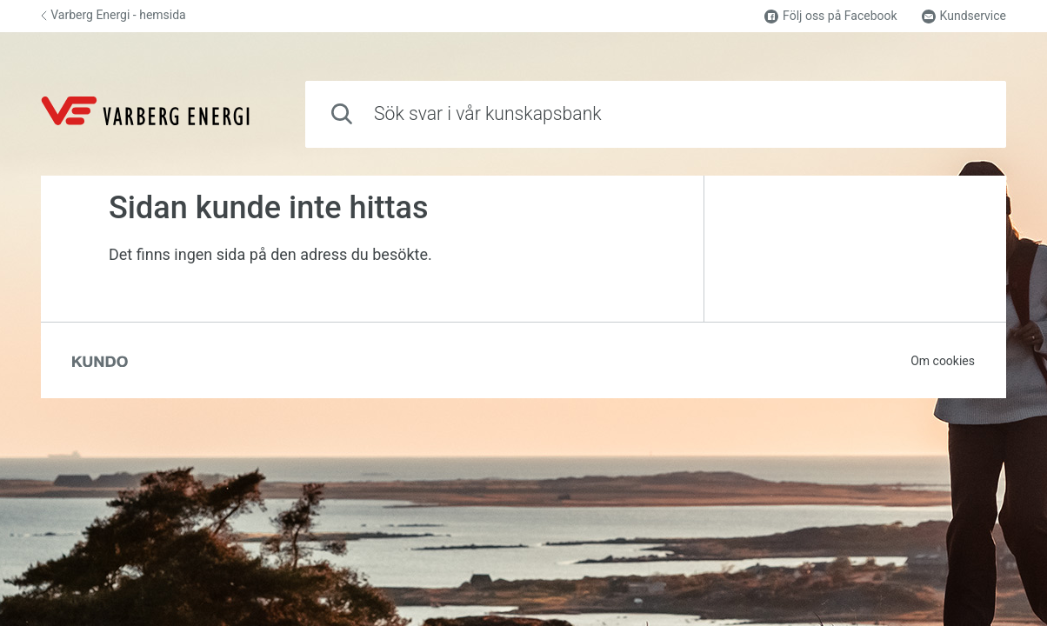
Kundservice (964, 16)
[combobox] (655, 114)
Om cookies (942, 361)
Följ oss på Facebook (830, 16)
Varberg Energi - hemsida (113, 15)
